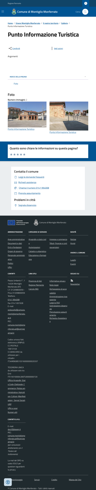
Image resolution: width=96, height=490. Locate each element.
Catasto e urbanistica (37, 251)
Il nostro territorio (50, 23)
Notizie (73, 239)
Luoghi (73, 260)
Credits (54, 479)
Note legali (54, 284)
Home (10, 23)
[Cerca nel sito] (84, 12)
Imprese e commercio (58, 239)
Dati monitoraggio (15, 479)
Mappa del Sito (75, 479)
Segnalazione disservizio (58, 307)
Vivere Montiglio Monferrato (28, 23)
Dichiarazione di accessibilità (58, 290)
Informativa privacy (58, 281)
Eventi (73, 264)
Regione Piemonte (14, 3)
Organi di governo (15, 251)
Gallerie (64, 23)
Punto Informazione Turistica (21, 129)
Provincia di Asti (35, 281)
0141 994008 (14, 299)
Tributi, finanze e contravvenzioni (58, 245)
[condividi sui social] (14, 48)
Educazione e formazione (37, 257)
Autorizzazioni (34, 247)
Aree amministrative (16, 239)
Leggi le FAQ (55, 302)
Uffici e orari (13, 408)
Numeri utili (12, 412)
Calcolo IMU (33, 288)
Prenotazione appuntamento (58, 313)
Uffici (10, 267)
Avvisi (72, 243)
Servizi (37, 479)
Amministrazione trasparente (58, 298)
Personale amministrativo (16, 257)
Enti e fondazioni (15, 247)
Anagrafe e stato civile (37, 241)
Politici (10, 263)
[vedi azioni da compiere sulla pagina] (57, 48)
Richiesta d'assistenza (58, 320)
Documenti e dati (15, 243)
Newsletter (75, 284)
